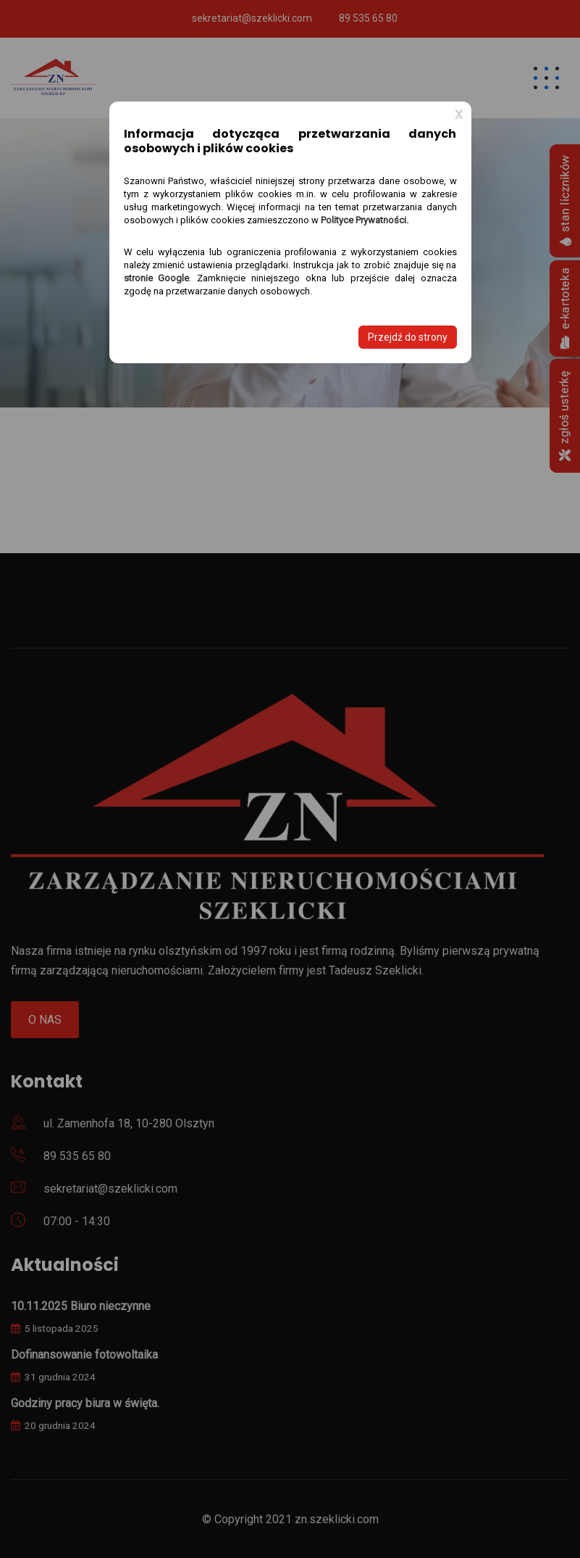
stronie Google (157, 278)
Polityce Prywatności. (364, 220)
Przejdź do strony (407, 337)
